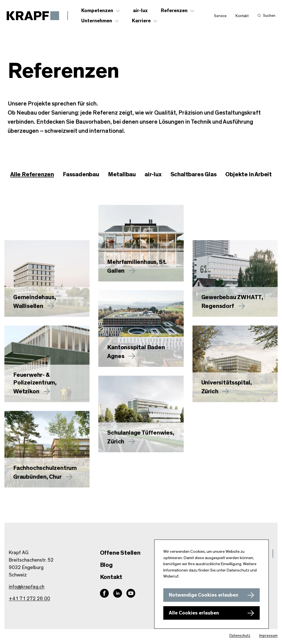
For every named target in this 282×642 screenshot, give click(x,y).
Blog (106, 565)
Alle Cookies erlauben (194, 613)
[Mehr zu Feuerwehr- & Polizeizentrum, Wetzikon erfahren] (47, 364)
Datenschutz (239, 636)
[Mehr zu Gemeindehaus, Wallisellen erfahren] (47, 278)
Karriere (141, 20)
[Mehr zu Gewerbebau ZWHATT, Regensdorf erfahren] (235, 278)
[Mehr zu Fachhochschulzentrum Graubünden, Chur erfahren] (47, 449)
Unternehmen (96, 20)
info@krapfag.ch (26, 586)
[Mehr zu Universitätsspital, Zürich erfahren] (235, 364)
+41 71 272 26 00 (29, 598)
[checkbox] (81, 174)
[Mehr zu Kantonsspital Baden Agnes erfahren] (140, 328)
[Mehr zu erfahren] (140, 243)
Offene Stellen (120, 553)
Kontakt (242, 16)
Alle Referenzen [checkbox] (32, 174)
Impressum (268, 636)
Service (220, 16)
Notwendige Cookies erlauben (203, 595)
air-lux (140, 10)
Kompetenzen (97, 10)
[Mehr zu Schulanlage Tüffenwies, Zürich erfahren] (140, 414)
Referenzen (174, 10)
